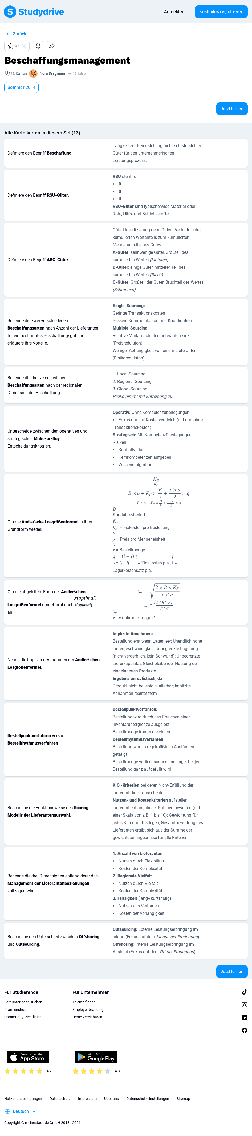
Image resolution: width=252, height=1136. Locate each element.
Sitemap (183, 1099)
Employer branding (88, 1009)
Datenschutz (60, 1099)
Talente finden (84, 1002)
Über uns (111, 1099)
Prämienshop (15, 1009)
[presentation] (159, 481)
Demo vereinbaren (87, 1017)
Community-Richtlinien (23, 1017)
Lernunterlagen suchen (23, 1002)
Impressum (87, 1099)
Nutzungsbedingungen (23, 1099)
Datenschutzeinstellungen (147, 1099)
